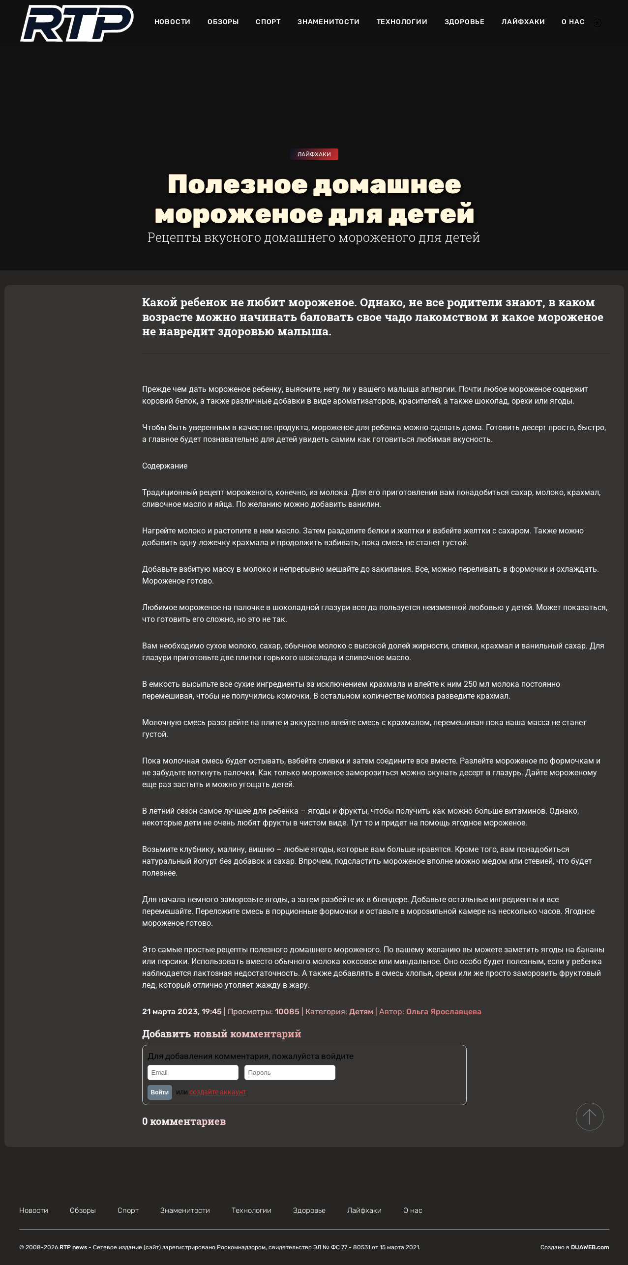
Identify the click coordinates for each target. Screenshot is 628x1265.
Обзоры (223, 22)
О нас (573, 22)
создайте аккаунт (217, 1092)
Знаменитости (329, 22)
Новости (172, 22)
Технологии (402, 22)
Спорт (268, 22)
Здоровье (465, 22)
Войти (160, 1092)
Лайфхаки (523, 22)
